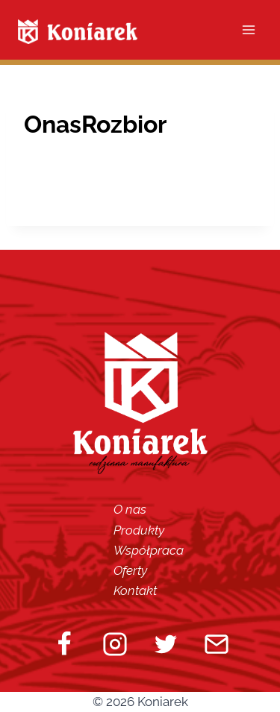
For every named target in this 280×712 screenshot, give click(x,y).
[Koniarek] (77, 31)
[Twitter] (165, 644)
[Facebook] (64, 644)
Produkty (138, 530)
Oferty (130, 570)
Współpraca (148, 550)
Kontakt (135, 590)
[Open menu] (248, 29)
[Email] (216, 644)
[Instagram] (115, 644)
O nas (129, 509)
